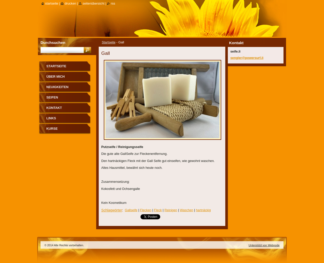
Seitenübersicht (93, 3)
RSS (113, 3)
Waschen (186, 210)
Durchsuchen (52, 42)
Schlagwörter (111, 210)
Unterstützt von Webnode (264, 245)
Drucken (70, 3)
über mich (55, 76)
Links (51, 118)
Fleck (158, 210)
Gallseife (131, 210)
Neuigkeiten (57, 87)
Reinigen (171, 210)
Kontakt (54, 108)
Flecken (145, 210)
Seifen (52, 97)
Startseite (108, 42)
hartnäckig (203, 210)
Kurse (52, 128)
